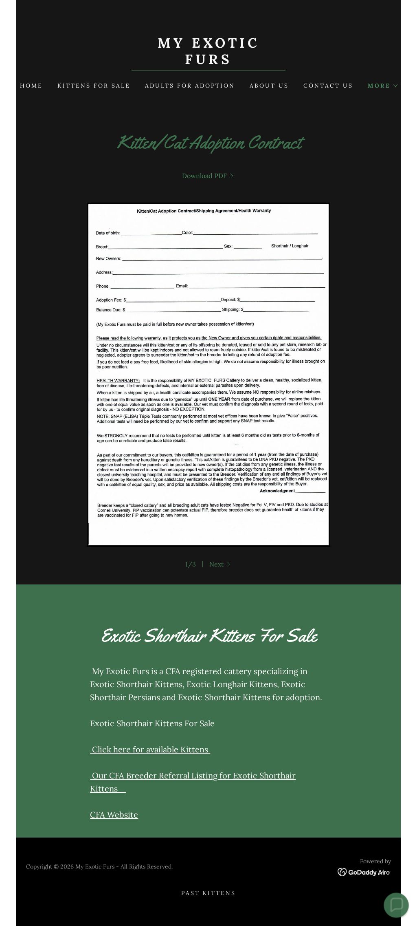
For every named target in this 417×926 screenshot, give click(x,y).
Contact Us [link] (328, 85)
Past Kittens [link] (208, 893)
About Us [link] (269, 85)
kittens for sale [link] (93, 85)
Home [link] (31, 85)
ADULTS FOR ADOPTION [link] (190, 85)
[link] (208, 61)
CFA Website (114, 814)
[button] (382, 85)
